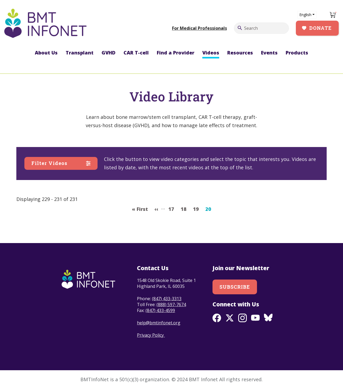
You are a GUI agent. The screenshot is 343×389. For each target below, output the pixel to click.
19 (197, 208)
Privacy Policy (151, 335)
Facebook (216, 318)
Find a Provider (175, 52)
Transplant (80, 52)
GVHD (108, 52)
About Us (46, 52)
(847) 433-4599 (160, 310)
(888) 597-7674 (171, 304)
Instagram (242, 318)
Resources (240, 52)
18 (185, 208)
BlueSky (268, 318)
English (305, 14)
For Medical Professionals (199, 28)
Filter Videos (49, 163)
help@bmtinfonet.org (158, 323)
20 (209, 208)
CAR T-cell (136, 52)
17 (172, 208)
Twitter (229, 318)
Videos (210, 52)
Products (297, 52)
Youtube (255, 318)
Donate (320, 28)
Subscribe (234, 287)
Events (269, 52)
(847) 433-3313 (166, 299)
